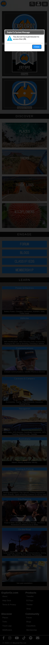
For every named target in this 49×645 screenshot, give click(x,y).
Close (36, 47)
